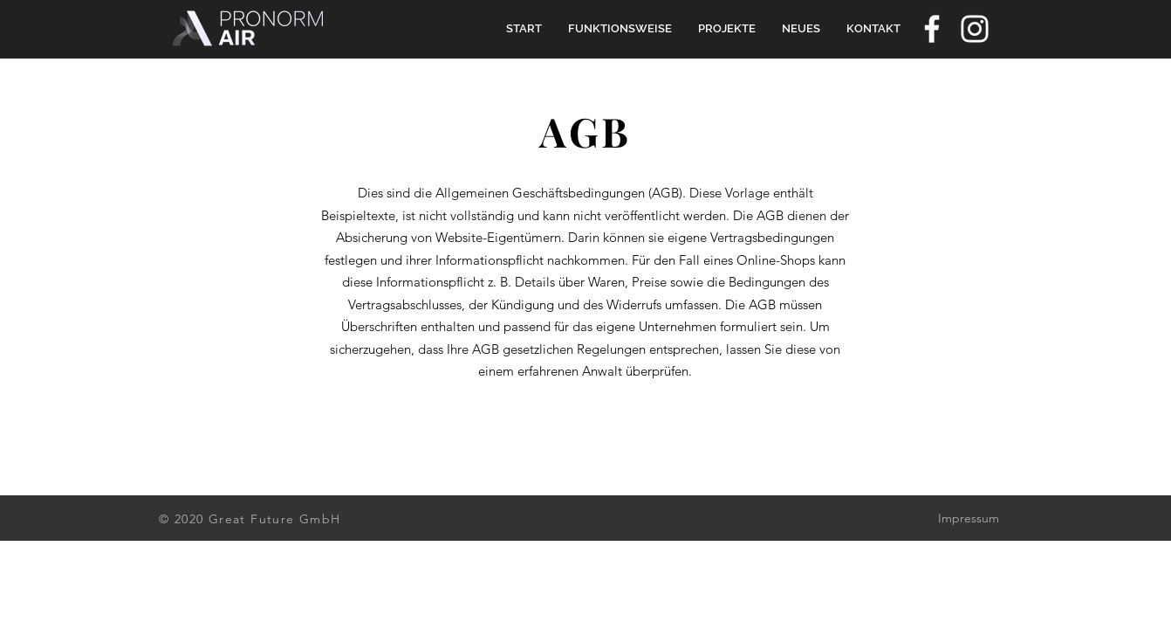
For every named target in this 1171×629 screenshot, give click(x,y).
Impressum (968, 518)
